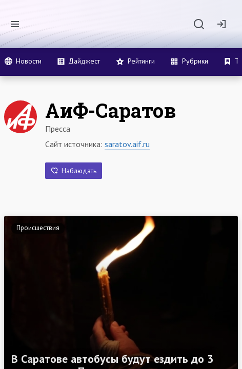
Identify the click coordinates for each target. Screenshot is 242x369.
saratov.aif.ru (127, 144)
